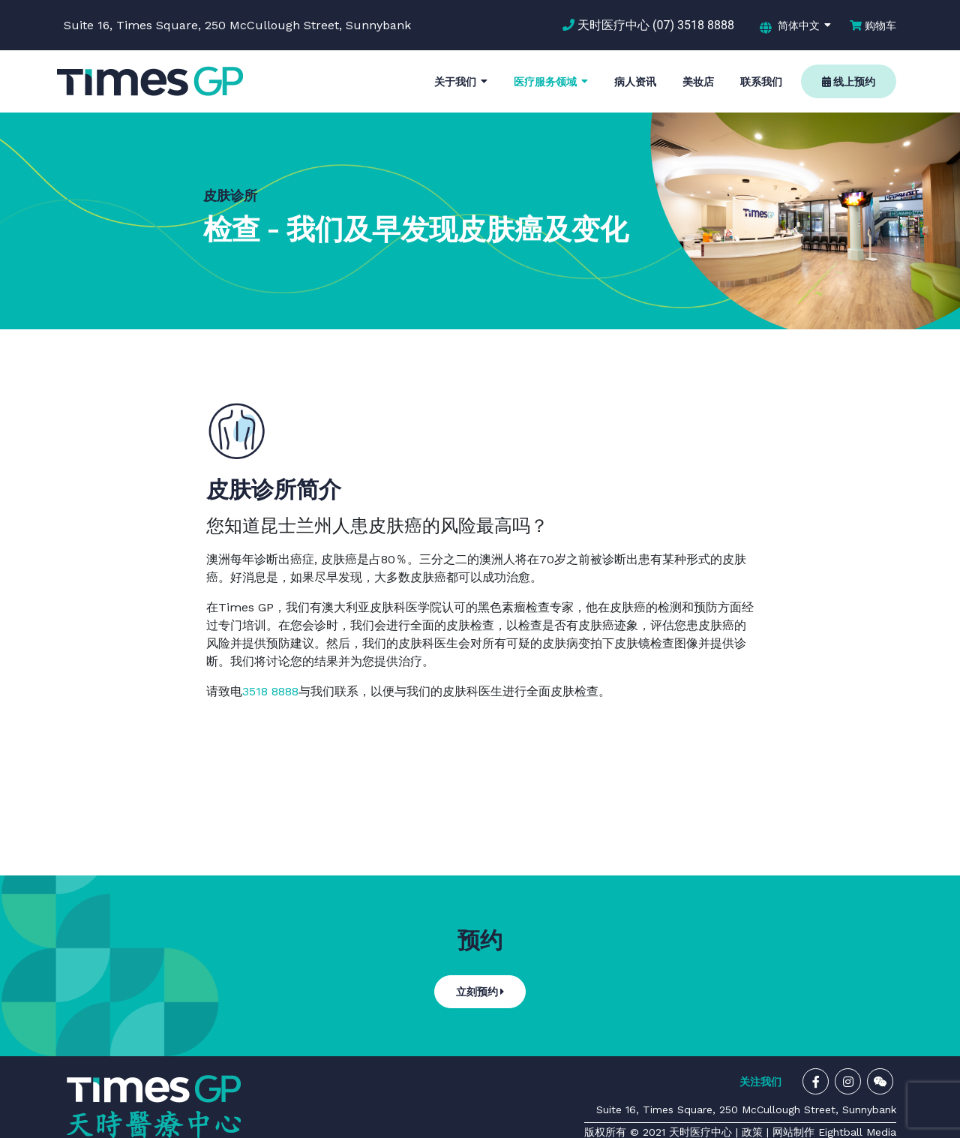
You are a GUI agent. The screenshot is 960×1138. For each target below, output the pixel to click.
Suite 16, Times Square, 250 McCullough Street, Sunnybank (237, 25)
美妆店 (698, 81)
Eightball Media (857, 1132)
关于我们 (461, 81)
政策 (752, 1132)
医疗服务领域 (551, 81)
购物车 (873, 26)
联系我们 (761, 81)
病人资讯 (635, 81)
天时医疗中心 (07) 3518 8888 (648, 25)
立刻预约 (480, 991)
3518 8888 (270, 691)
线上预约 (848, 81)
